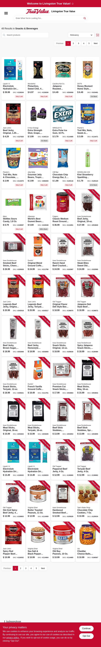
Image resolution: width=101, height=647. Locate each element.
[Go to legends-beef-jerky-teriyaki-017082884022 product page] (38, 295)
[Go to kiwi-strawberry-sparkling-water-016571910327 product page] (88, 167)
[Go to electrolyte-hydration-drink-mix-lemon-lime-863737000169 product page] (13, 460)
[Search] (85, 18)
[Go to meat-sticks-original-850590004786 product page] (13, 418)
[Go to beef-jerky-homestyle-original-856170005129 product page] (38, 336)
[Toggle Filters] (97, 35)
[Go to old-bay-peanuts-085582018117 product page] (63, 542)
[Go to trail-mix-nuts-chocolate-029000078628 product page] (13, 167)
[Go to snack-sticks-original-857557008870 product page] (63, 336)
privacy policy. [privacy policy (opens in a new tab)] (12, 638)
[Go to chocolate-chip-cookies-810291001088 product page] (88, 501)
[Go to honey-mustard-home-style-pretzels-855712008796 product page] (88, 78)
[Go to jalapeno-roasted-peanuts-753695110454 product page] (63, 78)
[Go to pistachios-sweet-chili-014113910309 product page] (38, 78)
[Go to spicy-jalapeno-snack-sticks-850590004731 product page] (88, 336)
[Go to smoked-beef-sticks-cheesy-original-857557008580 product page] (13, 254)
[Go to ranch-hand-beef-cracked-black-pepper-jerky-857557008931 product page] (63, 254)
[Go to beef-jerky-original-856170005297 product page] (88, 211)
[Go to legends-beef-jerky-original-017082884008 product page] (13, 295)
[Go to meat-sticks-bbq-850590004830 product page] (88, 377)
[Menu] (6, 13)
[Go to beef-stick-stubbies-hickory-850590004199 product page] (63, 418)
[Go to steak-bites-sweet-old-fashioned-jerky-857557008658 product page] (88, 254)
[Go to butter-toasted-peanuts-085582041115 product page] (38, 501)
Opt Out (86, 636)
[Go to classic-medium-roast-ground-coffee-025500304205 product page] (63, 211)
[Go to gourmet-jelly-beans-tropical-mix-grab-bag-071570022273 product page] (38, 167)
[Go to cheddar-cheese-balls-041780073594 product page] (88, 542)
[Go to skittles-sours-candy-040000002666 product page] (13, 211)
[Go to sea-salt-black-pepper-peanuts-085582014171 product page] (38, 542)
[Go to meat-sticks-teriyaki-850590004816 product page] (38, 418)
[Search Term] (50, 18)
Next (96, 43)
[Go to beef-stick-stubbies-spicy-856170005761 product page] (88, 418)
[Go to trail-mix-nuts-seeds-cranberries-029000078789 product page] (88, 122)
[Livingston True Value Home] (38, 11)
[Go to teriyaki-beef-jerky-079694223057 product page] (88, 460)
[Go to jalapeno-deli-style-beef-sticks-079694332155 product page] (88, 295)
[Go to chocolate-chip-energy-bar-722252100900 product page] (63, 167)
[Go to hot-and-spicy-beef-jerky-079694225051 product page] (13, 501)
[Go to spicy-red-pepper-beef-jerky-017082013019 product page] (13, 542)
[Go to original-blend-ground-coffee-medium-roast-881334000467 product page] (38, 254)
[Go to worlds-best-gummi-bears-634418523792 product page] (38, 211)
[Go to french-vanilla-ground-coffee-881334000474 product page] (38, 377)
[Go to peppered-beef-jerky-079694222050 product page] (63, 460)
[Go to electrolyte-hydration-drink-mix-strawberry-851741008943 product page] (13, 78)
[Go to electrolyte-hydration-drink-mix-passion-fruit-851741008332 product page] (38, 460)
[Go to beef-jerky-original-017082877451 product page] (13, 122)
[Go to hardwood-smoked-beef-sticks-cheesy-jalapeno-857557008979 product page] (63, 501)
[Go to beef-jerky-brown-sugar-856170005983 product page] (13, 336)
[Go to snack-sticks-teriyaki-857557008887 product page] (13, 377)
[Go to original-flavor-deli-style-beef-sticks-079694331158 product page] (63, 295)
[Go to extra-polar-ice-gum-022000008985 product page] (63, 122)
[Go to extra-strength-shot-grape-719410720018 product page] (38, 122)
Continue (86, 628)
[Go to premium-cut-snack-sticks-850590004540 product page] (63, 377)
